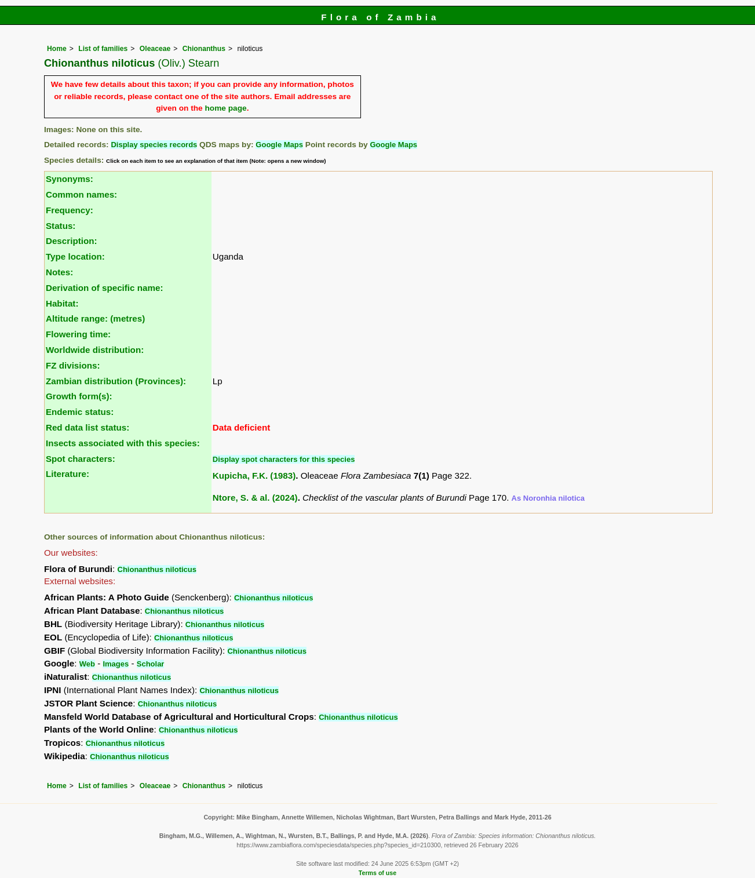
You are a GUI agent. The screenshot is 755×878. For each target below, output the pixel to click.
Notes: (59, 272)
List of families (102, 49)
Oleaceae (155, 49)
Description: (71, 241)
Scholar (151, 664)
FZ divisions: (73, 365)
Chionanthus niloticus (157, 569)
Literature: (67, 474)
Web (87, 664)
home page (225, 108)
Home (57, 49)
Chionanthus (204, 49)
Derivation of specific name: (104, 288)
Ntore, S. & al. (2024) (255, 497)
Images (116, 664)
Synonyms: (69, 179)
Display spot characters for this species (284, 459)
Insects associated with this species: (123, 443)
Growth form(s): (79, 396)
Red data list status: (87, 427)
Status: (60, 226)
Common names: (81, 194)
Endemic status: (80, 412)
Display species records (154, 144)
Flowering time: (78, 334)
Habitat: (62, 303)
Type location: (75, 256)
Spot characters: (80, 459)
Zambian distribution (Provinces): (116, 381)
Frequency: (69, 210)
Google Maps (279, 144)
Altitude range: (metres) (95, 318)
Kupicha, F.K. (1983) (254, 475)
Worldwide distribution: (95, 350)
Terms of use (377, 872)
